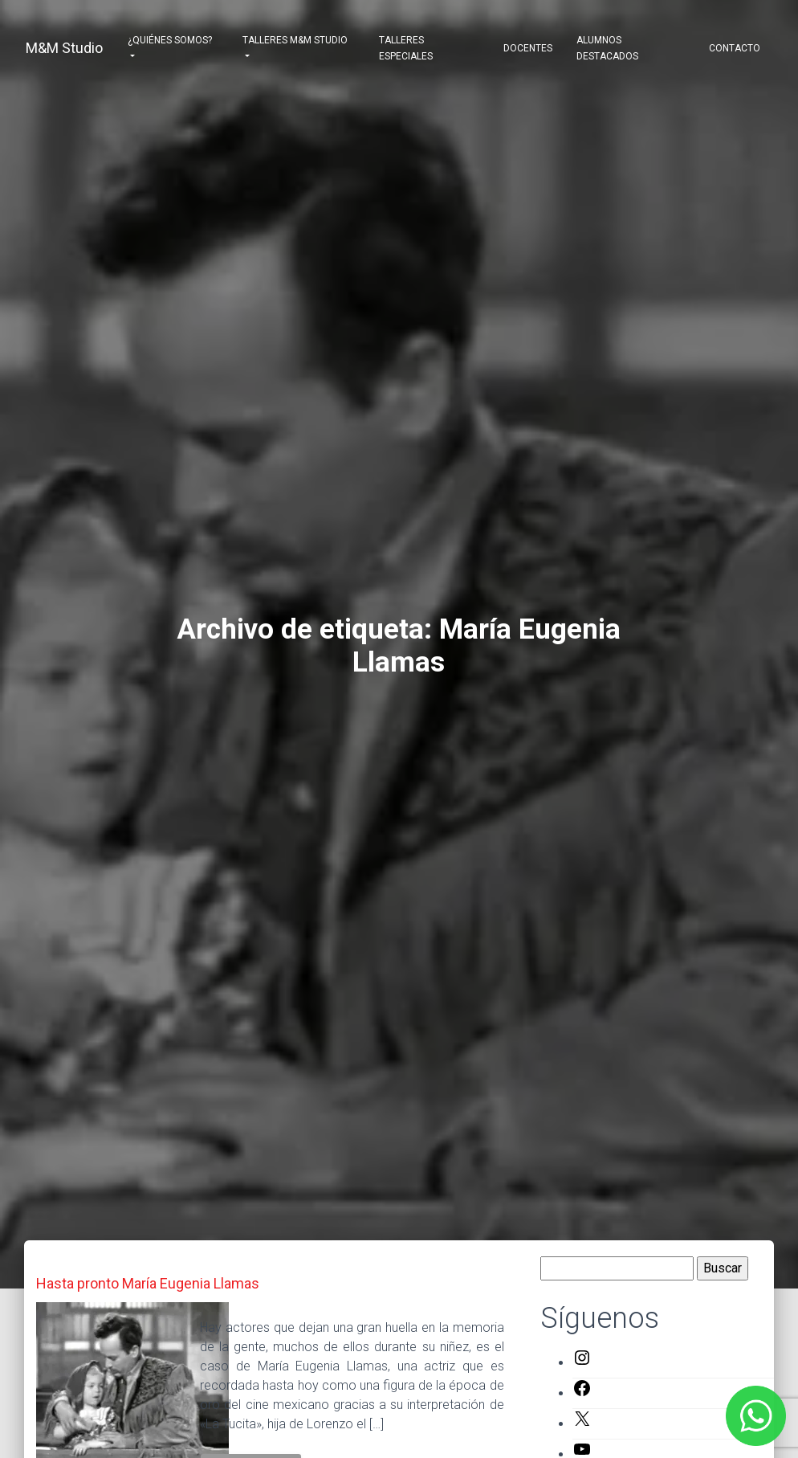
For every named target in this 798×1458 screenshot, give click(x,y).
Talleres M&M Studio (295, 40)
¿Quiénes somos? (170, 40)
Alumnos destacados (607, 48)
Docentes (527, 48)
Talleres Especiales (406, 48)
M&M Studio (64, 47)
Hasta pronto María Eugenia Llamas (147, 1283)
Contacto (734, 48)
